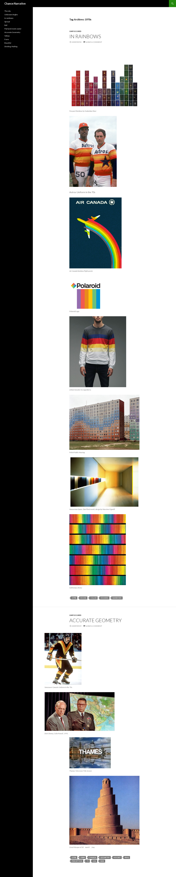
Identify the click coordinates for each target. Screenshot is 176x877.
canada (92, 857)
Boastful (7, 43)
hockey (117, 857)
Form (6, 39)
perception (77, 861)
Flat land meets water (12, 29)
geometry (105, 857)
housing (104, 598)
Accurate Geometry (95, 620)
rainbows (117, 598)
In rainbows (85, 36)
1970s (74, 598)
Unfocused (75, 31)
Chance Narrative (15, 3)
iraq (127, 857)
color (94, 598)
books (83, 598)
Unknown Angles (11, 14)
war (102, 861)
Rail (5, 25)
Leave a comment (94, 42)
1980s (82, 857)
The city (7, 11)
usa (94, 861)
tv (87, 861)
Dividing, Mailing (10, 46)
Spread (7, 22)
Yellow (7, 36)
